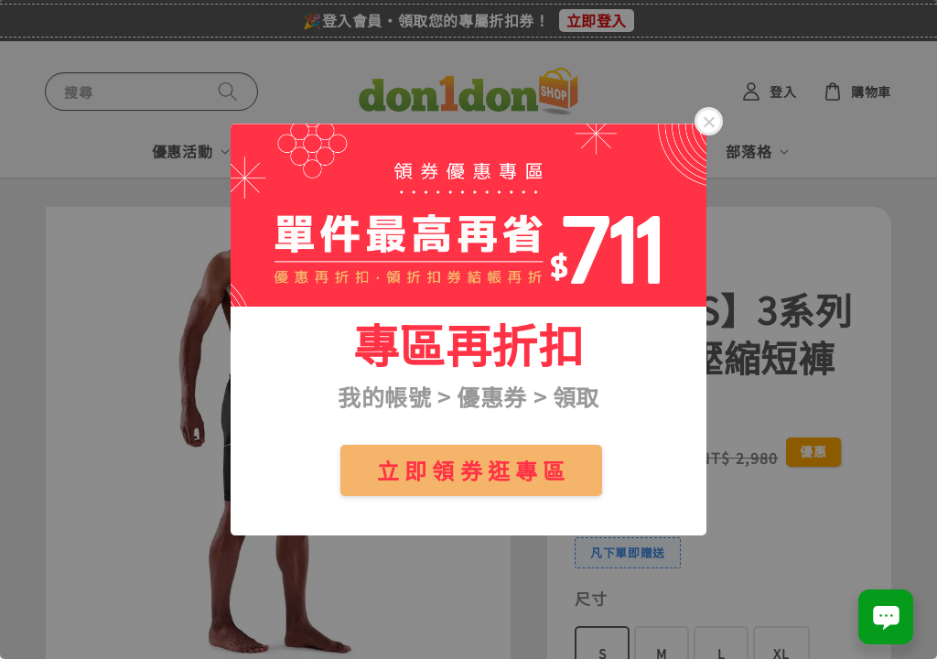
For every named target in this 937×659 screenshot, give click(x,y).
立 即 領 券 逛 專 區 (471, 470)
